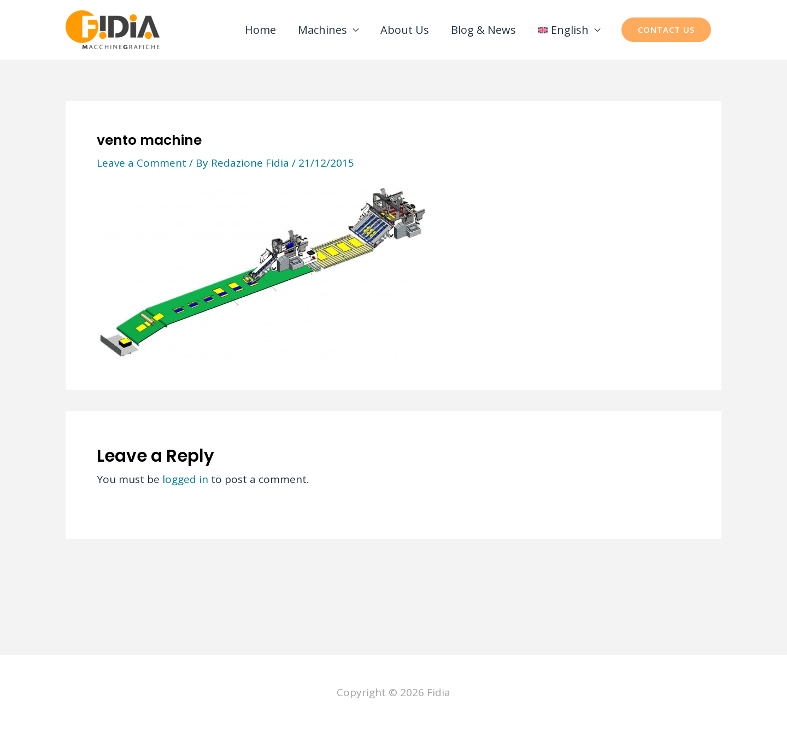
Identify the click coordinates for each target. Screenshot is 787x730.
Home (260, 29)
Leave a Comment (141, 163)
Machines (322, 29)
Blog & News (483, 29)
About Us (404, 29)
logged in (185, 479)
